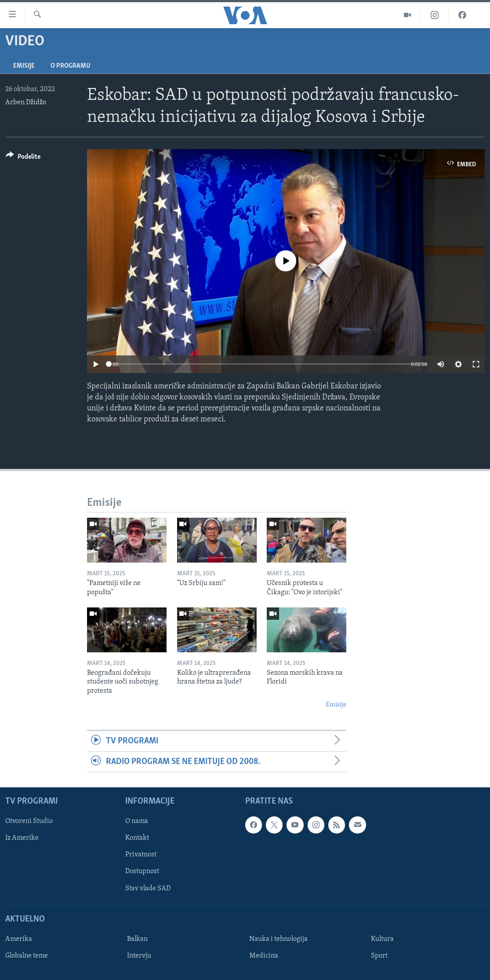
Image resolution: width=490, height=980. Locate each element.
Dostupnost (142, 871)
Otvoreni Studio (29, 821)
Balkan (137, 939)
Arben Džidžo (25, 102)
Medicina (263, 955)
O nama (136, 821)
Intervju (139, 955)
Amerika (18, 939)
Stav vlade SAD (148, 888)
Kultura (382, 939)
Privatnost (140, 855)
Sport (379, 955)
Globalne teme (26, 955)
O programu (71, 65)
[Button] (23, 158)
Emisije (24, 65)
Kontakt (137, 838)
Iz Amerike (22, 838)
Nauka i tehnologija (278, 939)
